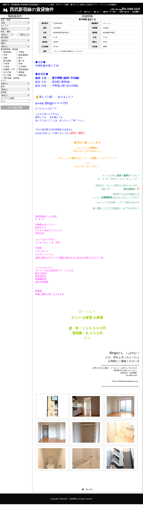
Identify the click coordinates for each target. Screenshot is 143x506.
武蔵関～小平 (8, 69)
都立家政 (6, 61)
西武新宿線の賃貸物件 (28, 9)
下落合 (20, 52)
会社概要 (135, 12)
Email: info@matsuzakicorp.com (125, 382)
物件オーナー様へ (109, 12)
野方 (19, 58)
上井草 (5, 66)
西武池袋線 (22, 69)
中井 (4, 55)
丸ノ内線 (6, 75)
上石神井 (21, 66)
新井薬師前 (22, 55)
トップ (78, 12)
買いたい (97, 12)
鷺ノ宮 (20, 61)
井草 (19, 63)
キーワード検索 (7, 98)
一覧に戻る (87, 491)
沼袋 (4, 58)
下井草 (5, 63)
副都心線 (21, 75)
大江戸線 (6, 72)
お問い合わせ (124, 12)
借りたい (87, 12)
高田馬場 (6, 52)
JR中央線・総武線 (10, 78)
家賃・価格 (5, 31)
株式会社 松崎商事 (69, 501)
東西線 (20, 72)
